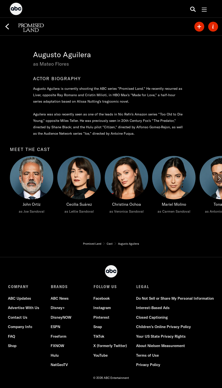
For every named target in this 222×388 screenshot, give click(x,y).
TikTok (99, 336)
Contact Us (18, 317)
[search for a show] (193, 9)
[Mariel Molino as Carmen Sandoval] (174, 186)
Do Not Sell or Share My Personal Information (175, 298)
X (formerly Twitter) (110, 345)
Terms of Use (147, 355)
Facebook (102, 298)
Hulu (55, 355)
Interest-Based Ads (153, 307)
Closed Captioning (152, 317)
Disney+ (58, 307)
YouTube (101, 355)
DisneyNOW (61, 317)
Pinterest (102, 317)
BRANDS (59, 286)
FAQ (11, 336)
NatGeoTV (59, 364)
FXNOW (57, 345)
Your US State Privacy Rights (161, 336)
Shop (12, 345)
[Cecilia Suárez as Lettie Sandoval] (79, 186)
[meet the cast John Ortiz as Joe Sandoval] (31, 186)
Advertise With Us (24, 307)
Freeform (59, 336)
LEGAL (142, 286)
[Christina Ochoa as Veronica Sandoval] (126, 186)
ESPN (56, 326)
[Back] (7, 27)
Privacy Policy (148, 364)
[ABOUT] (213, 27)
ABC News (60, 298)
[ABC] (16, 10)
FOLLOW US (105, 286)
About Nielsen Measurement (160, 345)
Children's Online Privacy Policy (163, 326)
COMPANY (18, 286)
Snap (98, 326)
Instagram (102, 307)
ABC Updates (19, 298)
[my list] (199, 27)
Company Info (20, 326)
